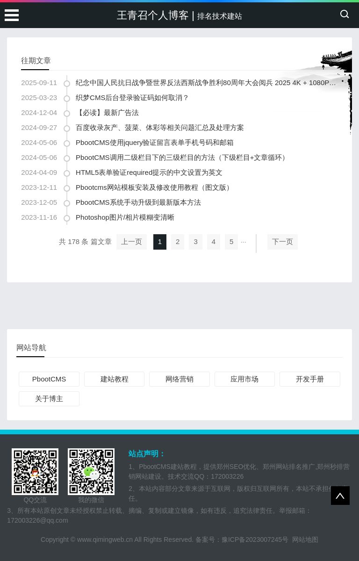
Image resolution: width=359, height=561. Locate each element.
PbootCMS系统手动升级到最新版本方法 (138, 202)
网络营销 (179, 379)
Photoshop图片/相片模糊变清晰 (125, 217)
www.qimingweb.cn (105, 539)
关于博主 (49, 399)
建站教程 (115, 379)
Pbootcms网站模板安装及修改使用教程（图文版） (154, 187)
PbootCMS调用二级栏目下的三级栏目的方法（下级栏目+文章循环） (182, 157)
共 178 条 (73, 241)
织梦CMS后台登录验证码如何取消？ (132, 97)
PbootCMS (49, 379)
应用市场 (244, 379)
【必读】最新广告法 (107, 112)
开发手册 (310, 379)
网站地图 (305, 539)
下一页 (282, 241)
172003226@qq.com (37, 520)
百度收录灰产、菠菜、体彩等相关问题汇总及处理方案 (160, 127)
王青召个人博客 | (179, 15)
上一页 (131, 241)
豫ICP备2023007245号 (257, 539)
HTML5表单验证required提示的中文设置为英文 (149, 172)
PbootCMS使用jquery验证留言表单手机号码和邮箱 (155, 142)
